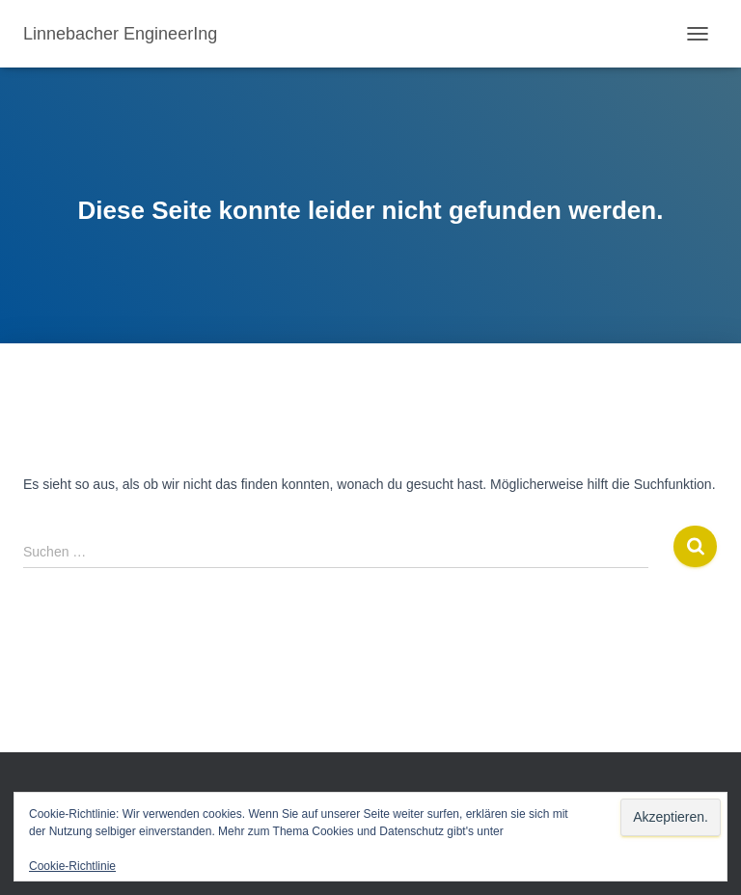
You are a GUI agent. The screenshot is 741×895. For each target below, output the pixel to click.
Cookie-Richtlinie (72, 866)
